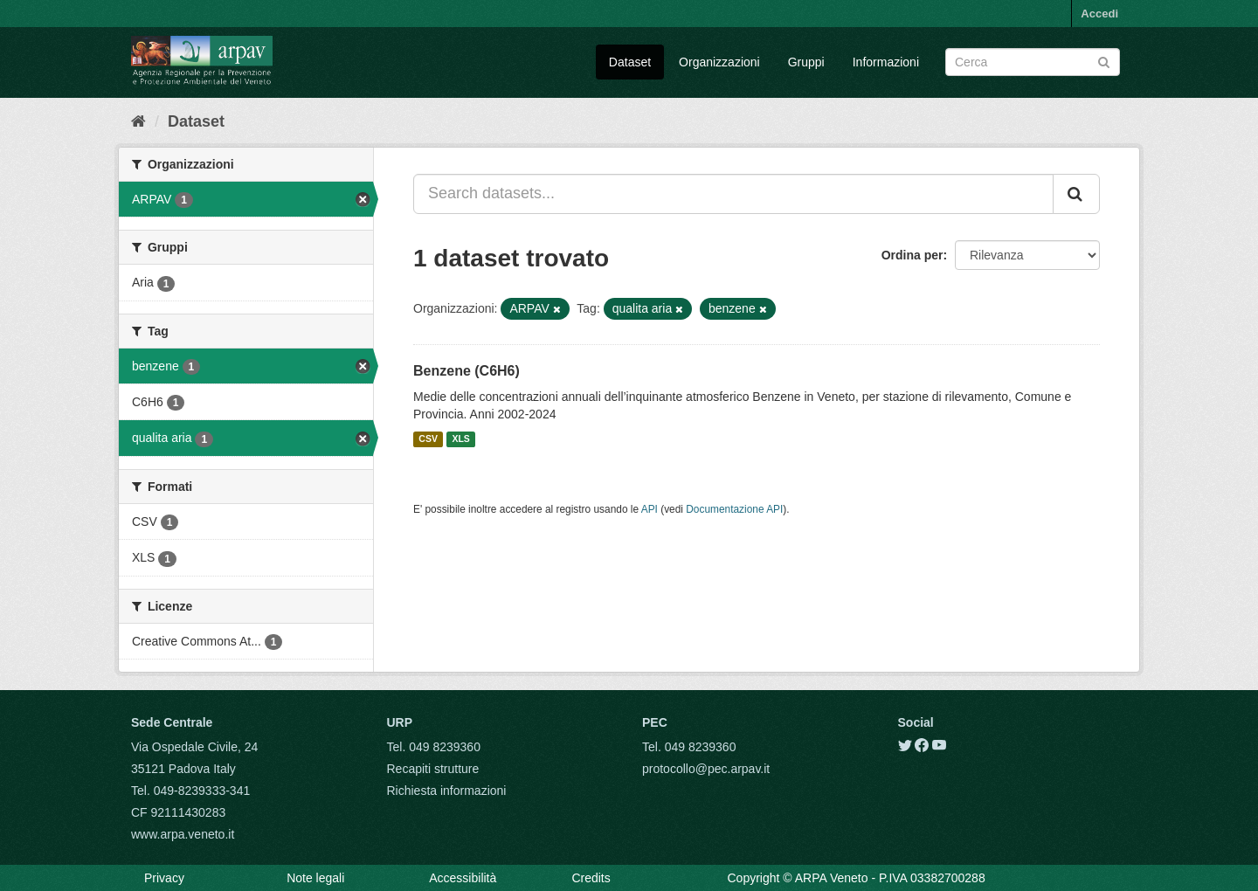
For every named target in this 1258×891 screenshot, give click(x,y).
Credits (590, 878)
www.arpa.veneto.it (182, 834)
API (649, 509)
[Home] (138, 121)
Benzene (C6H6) (466, 370)
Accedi (1099, 13)
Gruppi (806, 62)
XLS (460, 439)
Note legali (315, 878)
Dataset (630, 62)
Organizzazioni (719, 62)
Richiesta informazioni (447, 791)
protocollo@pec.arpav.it (706, 769)
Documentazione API (734, 509)
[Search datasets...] (733, 194)
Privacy (164, 878)
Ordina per (912, 255)
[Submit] (1103, 60)
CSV (428, 439)
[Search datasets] (1032, 62)
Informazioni (886, 62)
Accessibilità (462, 878)
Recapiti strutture (433, 769)
